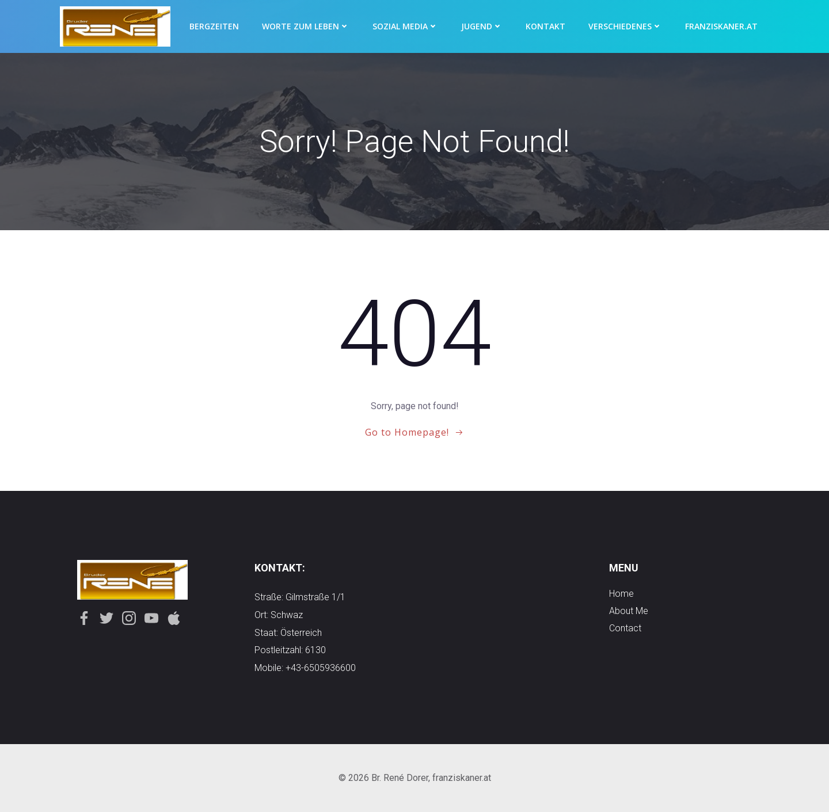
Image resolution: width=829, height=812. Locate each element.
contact (625, 628)
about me (628, 610)
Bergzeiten (214, 26)
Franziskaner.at (721, 26)
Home (621, 593)
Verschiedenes (625, 26)
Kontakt (545, 26)
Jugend (482, 26)
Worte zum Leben (305, 26)
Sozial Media (405, 26)
